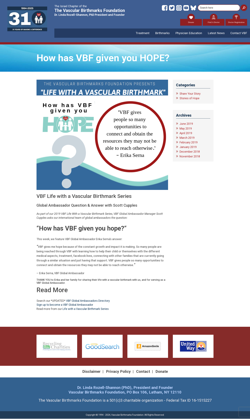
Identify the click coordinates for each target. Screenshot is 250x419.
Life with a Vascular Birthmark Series (85, 309)
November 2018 (190, 156)
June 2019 (186, 124)
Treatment (142, 33)
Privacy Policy (118, 371)
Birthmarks (162, 33)
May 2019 (186, 128)
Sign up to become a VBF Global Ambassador (65, 305)
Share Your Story (190, 94)
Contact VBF (238, 33)
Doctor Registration (236, 21)
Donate (191, 21)
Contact (143, 371)
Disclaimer (91, 371)
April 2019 (186, 133)
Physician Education (188, 33)
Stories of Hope (189, 98)
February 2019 (189, 142)
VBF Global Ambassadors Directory (88, 301)
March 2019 (187, 138)
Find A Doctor (214, 21)
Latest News (216, 33)
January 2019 (188, 147)
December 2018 (190, 152)
